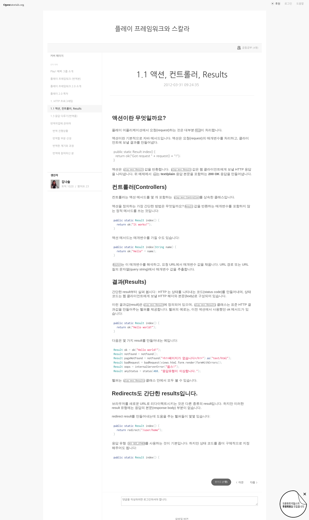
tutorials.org (13, 4)
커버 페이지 (57, 56)
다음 (252, 482)
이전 (240, 482)
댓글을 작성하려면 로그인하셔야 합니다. (189, 501)
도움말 (300, 3)
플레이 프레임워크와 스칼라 (154, 29)
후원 (277, 3)
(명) (221, 482)
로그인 (288, 3)
